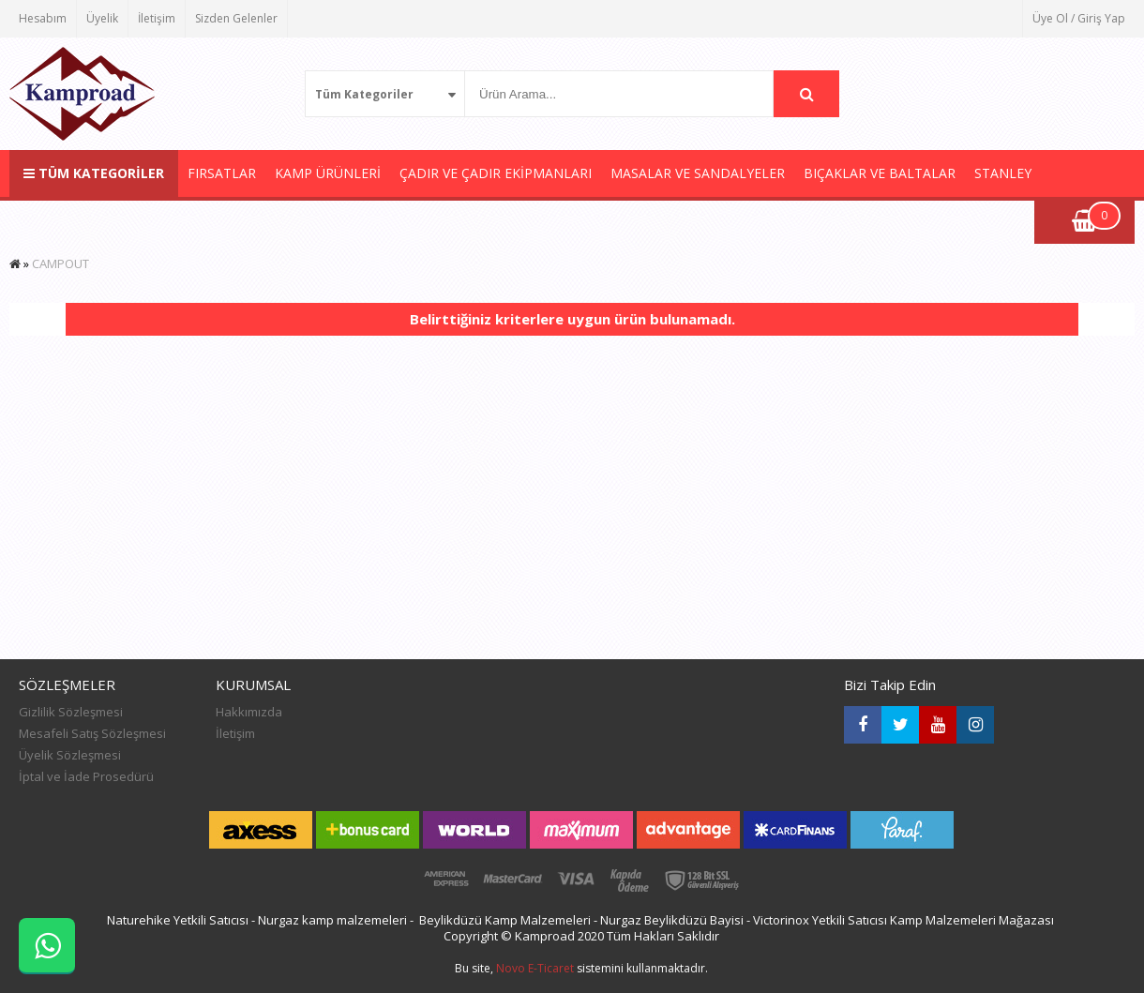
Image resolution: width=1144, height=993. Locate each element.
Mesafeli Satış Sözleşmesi (92, 733)
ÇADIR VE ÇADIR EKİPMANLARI (495, 173)
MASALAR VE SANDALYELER (697, 173)
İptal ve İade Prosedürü (86, 776)
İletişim (156, 18)
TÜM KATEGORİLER (93, 173)
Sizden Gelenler (236, 18)
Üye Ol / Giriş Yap (1078, 18)
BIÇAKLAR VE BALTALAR (880, 173)
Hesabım (43, 18)
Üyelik (102, 18)
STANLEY (1002, 173)
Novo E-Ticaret (535, 968)
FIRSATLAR (222, 173)
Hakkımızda (249, 711)
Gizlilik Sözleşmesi (71, 711)
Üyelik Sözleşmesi (70, 754)
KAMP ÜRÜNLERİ (328, 173)
